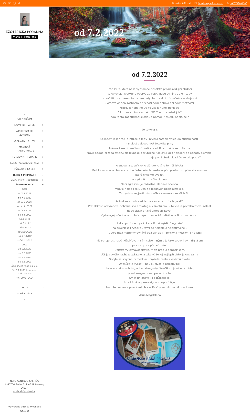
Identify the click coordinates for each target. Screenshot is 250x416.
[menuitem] (24, 119)
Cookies (24, 410)
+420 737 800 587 (238, 3)
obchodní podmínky (24, 391)
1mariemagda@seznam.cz (210, 3)
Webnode (35, 406)
